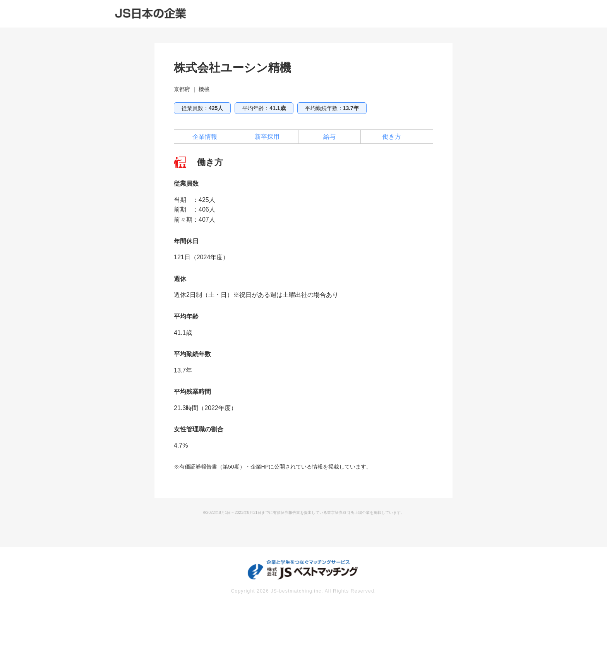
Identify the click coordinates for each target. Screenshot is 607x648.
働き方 (391, 136)
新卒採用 (267, 136)
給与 (329, 136)
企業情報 (204, 136)
